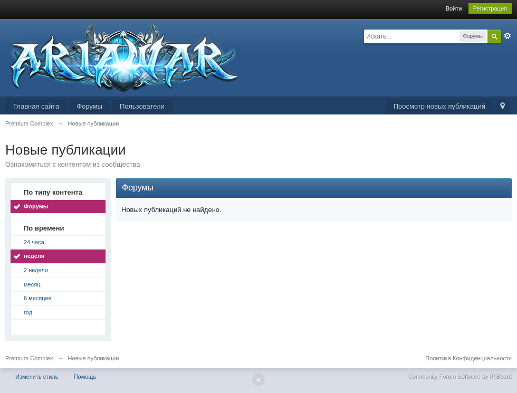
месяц (32, 284)
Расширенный (507, 36)
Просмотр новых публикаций (439, 106)
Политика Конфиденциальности (468, 358)
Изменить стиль (37, 376)
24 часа (34, 242)
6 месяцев (37, 298)
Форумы (89, 106)
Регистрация (490, 8)
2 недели (36, 270)
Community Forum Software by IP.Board (460, 376)
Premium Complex (29, 358)
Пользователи (142, 106)
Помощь (85, 376)
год (28, 312)
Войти (454, 8)
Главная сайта (36, 106)
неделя (34, 256)
